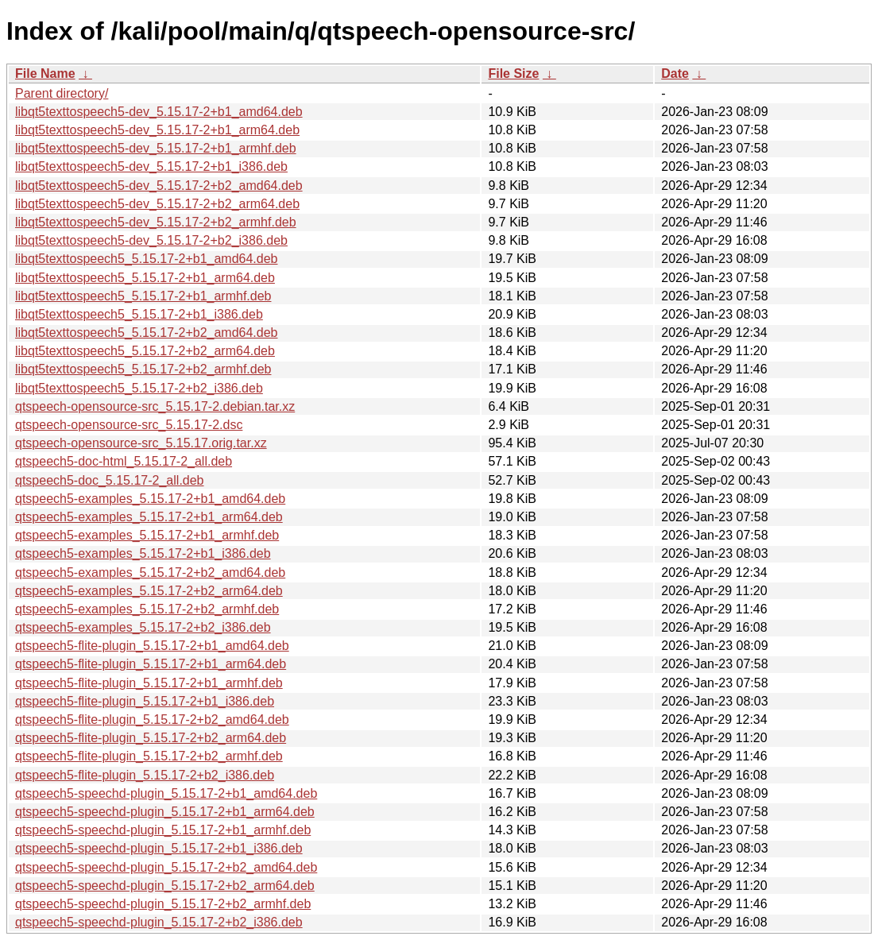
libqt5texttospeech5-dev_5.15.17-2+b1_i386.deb (151, 166)
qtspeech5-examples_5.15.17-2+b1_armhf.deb (147, 535)
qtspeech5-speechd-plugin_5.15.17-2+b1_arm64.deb (165, 811)
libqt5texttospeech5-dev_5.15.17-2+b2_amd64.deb (159, 185)
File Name (45, 73)
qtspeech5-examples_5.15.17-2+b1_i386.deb (143, 553)
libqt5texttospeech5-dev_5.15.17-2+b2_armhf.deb (155, 222)
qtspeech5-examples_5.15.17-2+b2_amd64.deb (150, 572)
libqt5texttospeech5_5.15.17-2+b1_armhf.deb (143, 296)
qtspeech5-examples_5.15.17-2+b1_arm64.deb (149, 517)
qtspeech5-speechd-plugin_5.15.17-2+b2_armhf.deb (163, 904)
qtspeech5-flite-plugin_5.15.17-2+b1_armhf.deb (149, 683)
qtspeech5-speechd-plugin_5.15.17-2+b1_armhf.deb (163, 830)
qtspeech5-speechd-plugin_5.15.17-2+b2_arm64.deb (165, 885)
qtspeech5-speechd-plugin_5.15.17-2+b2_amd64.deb (166, 867)
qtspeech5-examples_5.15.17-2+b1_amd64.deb (150, 498)
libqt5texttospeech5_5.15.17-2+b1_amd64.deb (146, 258)
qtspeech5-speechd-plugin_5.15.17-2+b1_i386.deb (159, 848)
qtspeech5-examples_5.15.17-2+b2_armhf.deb (147, 609)
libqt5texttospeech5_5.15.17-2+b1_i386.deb (139, 314)
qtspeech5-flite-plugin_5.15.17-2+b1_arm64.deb (150, 664)
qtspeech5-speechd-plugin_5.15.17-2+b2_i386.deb (159, 922)
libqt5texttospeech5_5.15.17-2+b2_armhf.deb (143, 369)
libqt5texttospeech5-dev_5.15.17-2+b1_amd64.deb (159, 111)
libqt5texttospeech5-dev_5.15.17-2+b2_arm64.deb (157, 204)
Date (675, 73)
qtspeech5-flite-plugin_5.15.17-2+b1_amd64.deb (152, 645)
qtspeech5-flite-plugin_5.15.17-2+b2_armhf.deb (149, 756)
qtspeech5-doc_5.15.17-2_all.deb (109, 480)
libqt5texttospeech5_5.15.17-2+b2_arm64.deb (145, 351)
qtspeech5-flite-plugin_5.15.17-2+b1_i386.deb (144, 701)
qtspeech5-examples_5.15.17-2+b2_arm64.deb (149, 591)
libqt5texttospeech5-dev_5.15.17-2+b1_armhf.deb (155, 148)
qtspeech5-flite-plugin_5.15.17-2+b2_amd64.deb (152, 719)
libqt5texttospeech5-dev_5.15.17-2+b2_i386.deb (151, 240)
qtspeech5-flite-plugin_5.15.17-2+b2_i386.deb (144, 775)
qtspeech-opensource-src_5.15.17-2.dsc (128, 424)
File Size (513, 73)
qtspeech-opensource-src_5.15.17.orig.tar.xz (141, 443)
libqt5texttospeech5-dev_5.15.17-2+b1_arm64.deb (157, 130)
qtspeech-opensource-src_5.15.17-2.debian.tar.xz (155, 406)
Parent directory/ (61, 93)
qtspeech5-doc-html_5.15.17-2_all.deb (123, 461)
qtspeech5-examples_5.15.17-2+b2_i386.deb (143, 627)
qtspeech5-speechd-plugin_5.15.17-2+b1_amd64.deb (166, 793)
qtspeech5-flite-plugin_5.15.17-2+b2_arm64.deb (150, 738)
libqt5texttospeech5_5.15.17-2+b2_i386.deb (139, 388)
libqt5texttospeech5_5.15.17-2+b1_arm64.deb (145, 277)
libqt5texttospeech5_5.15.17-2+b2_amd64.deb (146, 332)
